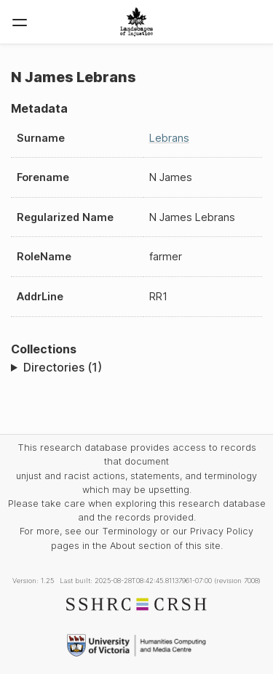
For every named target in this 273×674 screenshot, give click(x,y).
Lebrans (169, 138)
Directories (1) (62, 367)
